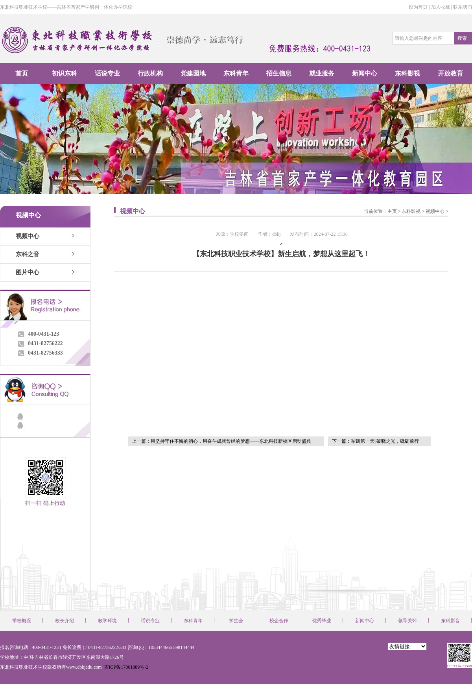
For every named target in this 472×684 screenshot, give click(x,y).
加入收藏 (440, 7)
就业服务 (321, 73)
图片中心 (27, 272)
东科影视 (407, 73)
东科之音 (27, 254)
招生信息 (278, 73)
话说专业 (107, 73)
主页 (392, 211)
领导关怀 (407, 620)
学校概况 (21, 620)
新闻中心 (364, 73)
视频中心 (27, 236)
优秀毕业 (321, 620)
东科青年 (236, 73)
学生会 (236, 620)
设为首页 (418, 7)
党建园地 (193, 73)
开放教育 (450, 73)
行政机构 (150, 73)
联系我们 (462, 7)
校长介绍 (64, 620)
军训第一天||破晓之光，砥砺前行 (385, 441)
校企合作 (278, 620)
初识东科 (64, 73)
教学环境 (107, 620)
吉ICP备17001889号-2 (126, 667)
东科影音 (450, 620)
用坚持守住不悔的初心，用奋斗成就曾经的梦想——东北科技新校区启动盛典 (231, 441)
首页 (21, 73)
